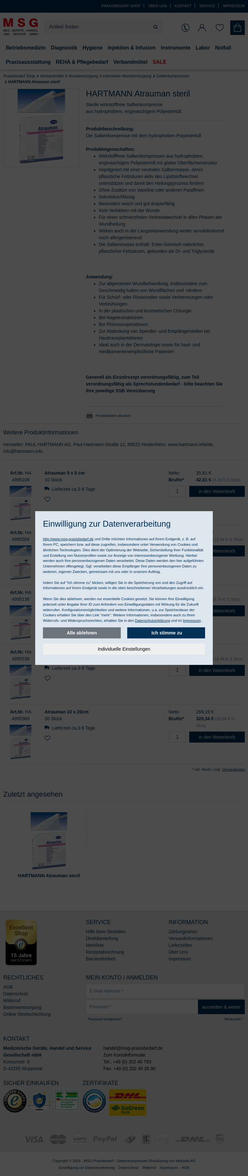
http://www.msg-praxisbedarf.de (68, 539)
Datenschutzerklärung (152, 620)
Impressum (192, 620)
